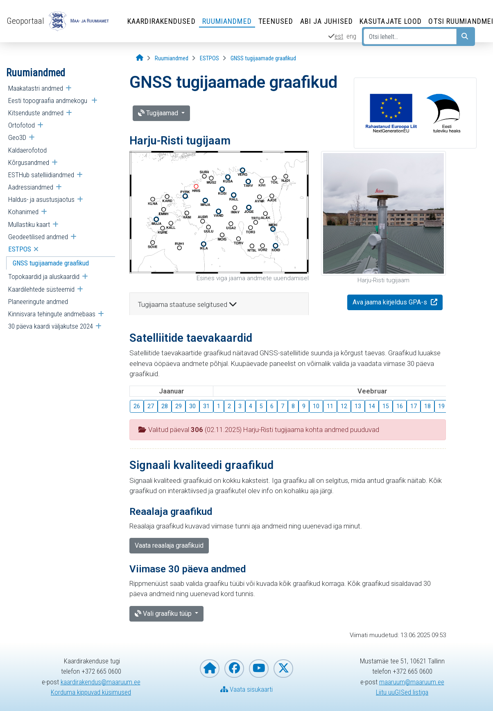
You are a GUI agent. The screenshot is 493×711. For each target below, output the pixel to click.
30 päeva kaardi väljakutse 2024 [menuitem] (50, 326)
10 (316, 406)
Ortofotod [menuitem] (21, 125)
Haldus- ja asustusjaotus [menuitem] (41, 199)
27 (150, 406)
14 (372, 406)
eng (351, 36)
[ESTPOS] (209, 58)
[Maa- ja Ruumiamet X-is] (283, 668)
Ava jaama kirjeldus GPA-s (391, 302)
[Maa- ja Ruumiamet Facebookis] (234, 668)
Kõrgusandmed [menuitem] (28, 162)
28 (164, 406)
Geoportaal (25, 21)
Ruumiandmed (227, 21)
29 (178, 406)
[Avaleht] (139, 58)
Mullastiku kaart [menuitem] (29, 224)
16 (399, 406)
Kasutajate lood (391, 21)
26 (136, 406)
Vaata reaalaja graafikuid (169, 545)
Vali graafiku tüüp (164, 613)
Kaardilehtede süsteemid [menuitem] (41, 289)
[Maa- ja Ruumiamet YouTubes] (259, 668)
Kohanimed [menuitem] (23, 212)
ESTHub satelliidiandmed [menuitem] (41, 175)
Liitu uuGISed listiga (402, 692)
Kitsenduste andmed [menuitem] (35, 113)
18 (427, 406)
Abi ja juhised (326, 21)
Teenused (276, 21)
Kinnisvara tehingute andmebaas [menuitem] (51, 314)
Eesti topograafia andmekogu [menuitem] (48, 100)
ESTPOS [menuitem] (19, 249)
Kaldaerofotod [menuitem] (27, 150)
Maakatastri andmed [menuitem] (35, 88)
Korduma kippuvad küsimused (91, 692)
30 (192, 406)
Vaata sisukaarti (246, 689)
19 (441, 406)
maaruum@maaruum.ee (411, 682)
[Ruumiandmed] (171, 58)
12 (344, 406)
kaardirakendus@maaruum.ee (100, 682)
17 (413, 406)
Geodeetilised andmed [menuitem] (38, 237)
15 (385, 406)
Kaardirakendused (161, 21)
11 (330, 406)
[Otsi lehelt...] (410, 36)
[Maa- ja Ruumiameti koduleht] (209, 668)
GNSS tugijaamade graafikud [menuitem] (51, 263)
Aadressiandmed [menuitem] (30, 187)
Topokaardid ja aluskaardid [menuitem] (43, 276)
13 (358, 406)
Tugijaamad (159, 113)
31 (206, 406)
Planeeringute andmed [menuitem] (38, 301)
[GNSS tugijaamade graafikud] (263, 58)
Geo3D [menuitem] (17, 137)
